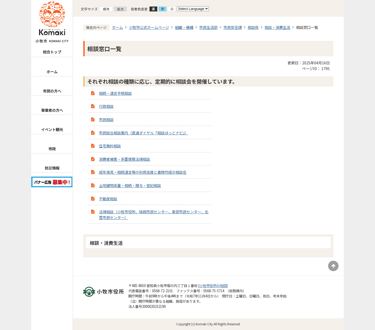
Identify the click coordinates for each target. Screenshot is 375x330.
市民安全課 (232, 27)
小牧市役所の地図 (213, 285)
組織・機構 (184, 27)
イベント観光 (52, 129)
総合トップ (52, 51)
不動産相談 (108, 198)
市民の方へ (52, 91)
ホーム (52, 71)
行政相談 (106, 106)
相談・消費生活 (277, 27)
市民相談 (106, 119)
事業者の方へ (52, 110)
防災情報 (52, 168)
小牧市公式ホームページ (149, 27)
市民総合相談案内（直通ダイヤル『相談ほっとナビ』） (143, 132)
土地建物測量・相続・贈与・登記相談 (130, 185)
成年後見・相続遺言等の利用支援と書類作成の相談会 (142, 172)
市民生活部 (208, 27)
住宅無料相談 (110, 145)
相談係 (253, 27)
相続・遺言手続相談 (115, 93)
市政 (52, 148)
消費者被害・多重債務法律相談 (124, 159)
